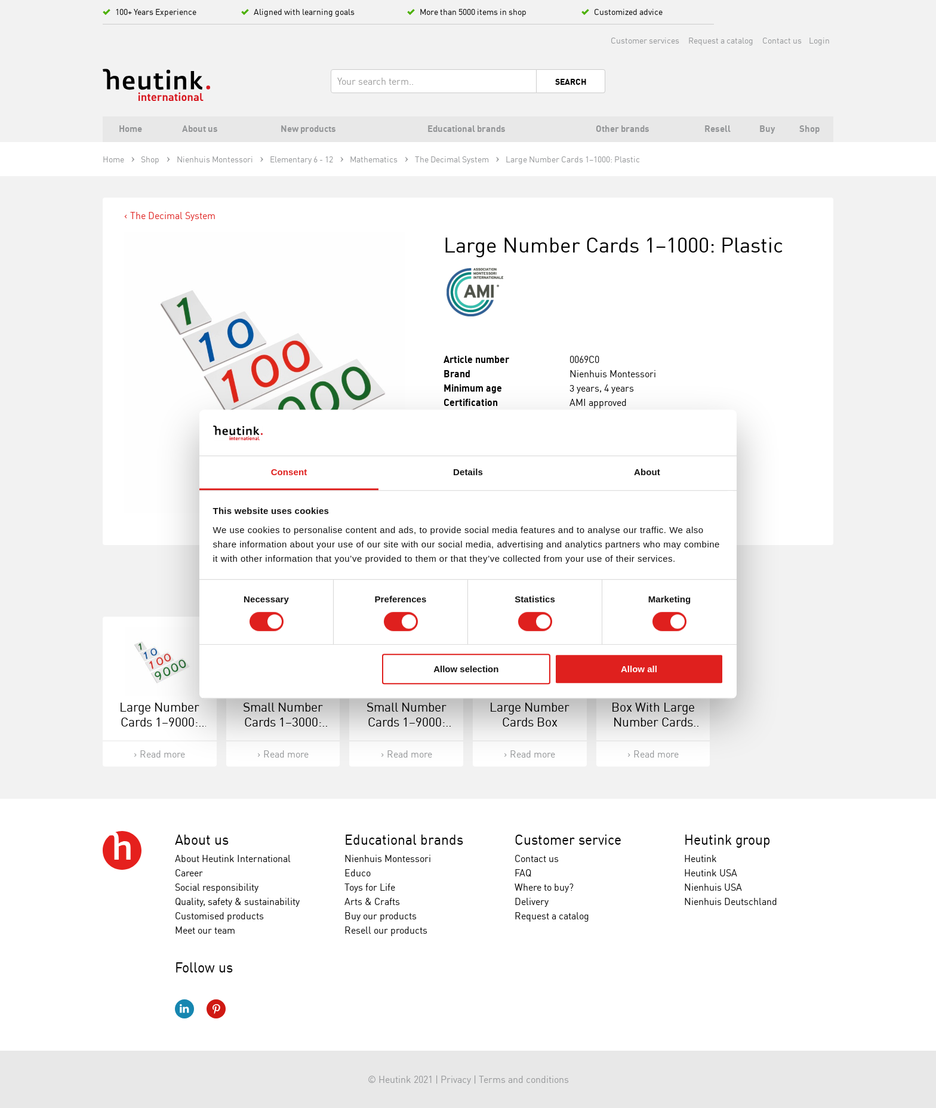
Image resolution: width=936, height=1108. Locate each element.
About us (202, 839)
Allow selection (465, 669)
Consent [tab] (289, 472)
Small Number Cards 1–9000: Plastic (407, 721)
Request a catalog (720, 40)
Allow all (639, 669)
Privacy (456, 1079)
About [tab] (647, 472)
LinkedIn (184, 1008)
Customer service (568, 839)
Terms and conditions (524, 1079)
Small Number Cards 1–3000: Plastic (283, 721)
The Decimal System (172, 215)
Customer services (645, 40)
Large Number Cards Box (529, 714)
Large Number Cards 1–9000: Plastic (159, 721)
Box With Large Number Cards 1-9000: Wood (653, 721)
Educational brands (403, 839)
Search (571, 81)
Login (819, 40)
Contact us (782, 40)
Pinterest (216, 1008)
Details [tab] (468, 472)
